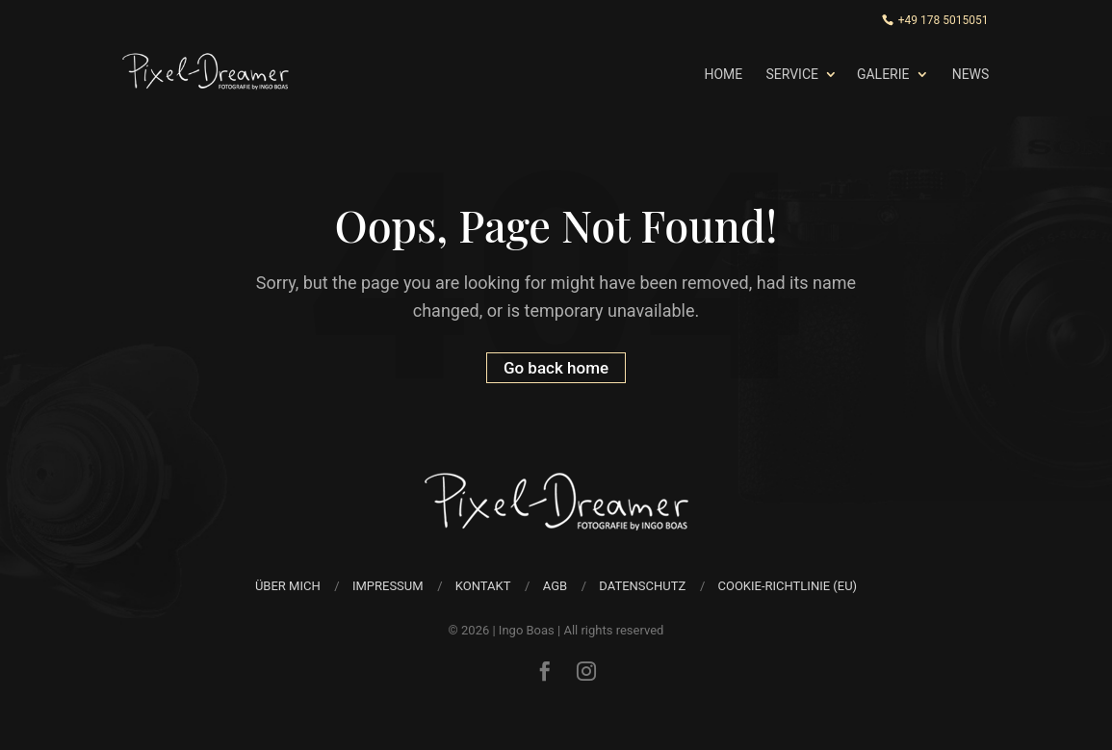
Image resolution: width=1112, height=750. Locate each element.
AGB (555, 586)
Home (723, 74)
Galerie (883, 74)
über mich (288, 586)
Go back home (556, 367)
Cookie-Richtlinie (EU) (787, 586)
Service (791, 74)
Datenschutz (642, 586)
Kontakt (483, 586)
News (971, 74)
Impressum (388, 586)
